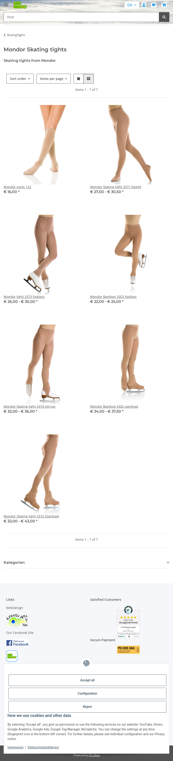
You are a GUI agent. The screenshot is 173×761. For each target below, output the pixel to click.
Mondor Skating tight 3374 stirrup (29, 406)
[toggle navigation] (6, 3)
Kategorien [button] (14, 562)
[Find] (164, 17)
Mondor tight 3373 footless (24, 296)
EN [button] (129, 5)
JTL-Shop (94, 755)
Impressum (15, 747)
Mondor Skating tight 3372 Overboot (31, 516)
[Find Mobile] (81, 17)
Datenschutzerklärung (43, 747)
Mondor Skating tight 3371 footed (115, 187)
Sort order (18, 78)
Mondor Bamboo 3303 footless (113, 296)
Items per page (51, 78)
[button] (144, 5)
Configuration (87, 693)
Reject (87, 707)
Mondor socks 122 (17, 187)
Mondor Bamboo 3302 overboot (114, 406)
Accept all (87, 680)
